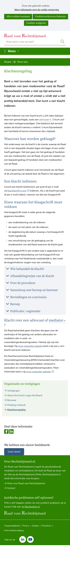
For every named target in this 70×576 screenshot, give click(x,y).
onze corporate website (30, 346)
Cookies (35, 525)
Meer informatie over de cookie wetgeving (36, 9)
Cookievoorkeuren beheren (50, 16)
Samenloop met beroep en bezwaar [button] (35, 291)
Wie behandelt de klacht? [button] (28, 270)
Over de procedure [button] (23, 284)
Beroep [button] (16, 305)
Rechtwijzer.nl (32, 506)
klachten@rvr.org (18, 190)
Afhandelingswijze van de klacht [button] (33, 277)
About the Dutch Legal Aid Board (24, 395)
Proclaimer (46, 525)
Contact (11, 488)
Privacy (25, 525)
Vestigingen (13, 390)
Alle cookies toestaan (18, 16)
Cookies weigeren (36, 23)
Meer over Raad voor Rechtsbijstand (26, 483)
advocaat (44, 119)
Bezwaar (11, 400)
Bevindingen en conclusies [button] (29, 298)
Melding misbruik (16, 405)
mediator (56, 320)
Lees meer (14, 451)
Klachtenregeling (16, 409)
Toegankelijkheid (12, 525)
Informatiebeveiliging (14, 530)
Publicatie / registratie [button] (26, 312)
